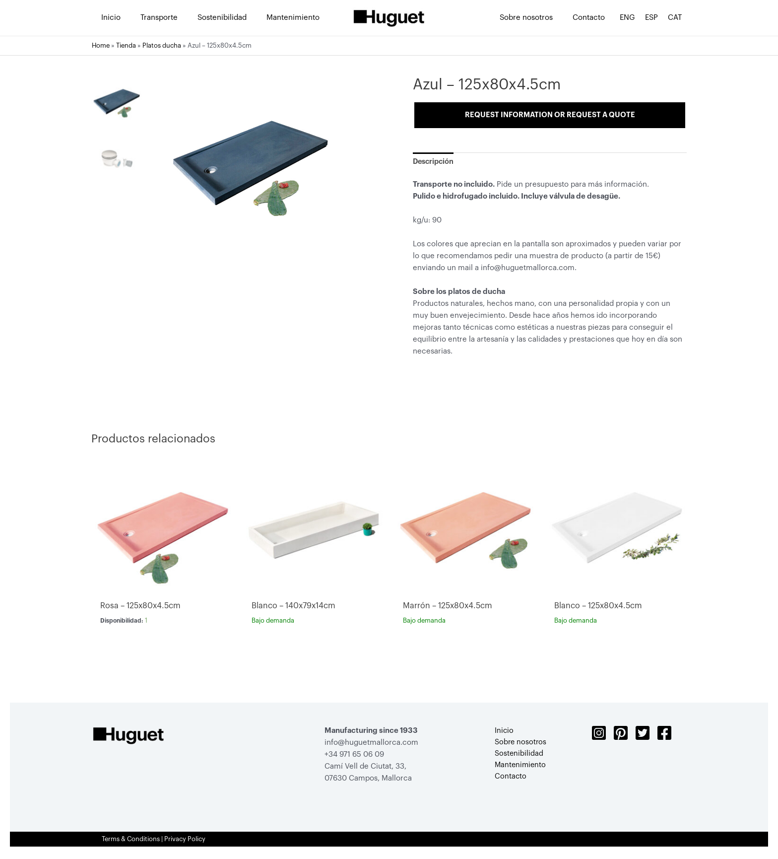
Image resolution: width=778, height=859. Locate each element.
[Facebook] (664, 735)
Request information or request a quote (550, 115)
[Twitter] (642, 735)
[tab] (434, 163)
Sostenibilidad (515, 756)
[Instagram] (599, 735)
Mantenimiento (517, 768)
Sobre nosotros (517, 744)
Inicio (500, 732)
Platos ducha (161, 45)
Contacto (507, 780)
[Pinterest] (621, 735)
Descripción (434, 163)
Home (101, 45)
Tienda (126, 45)
